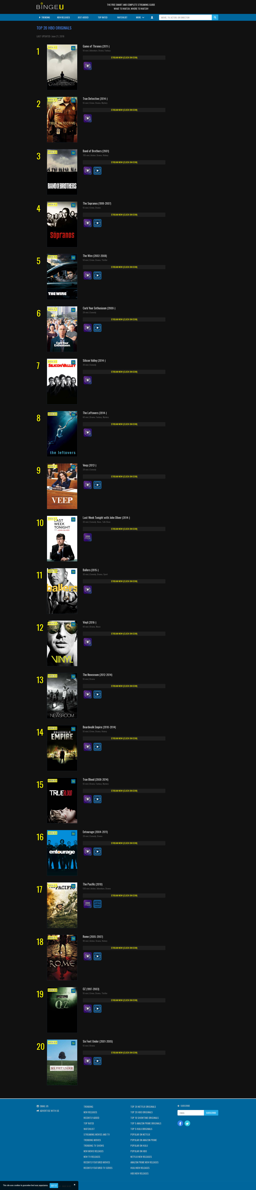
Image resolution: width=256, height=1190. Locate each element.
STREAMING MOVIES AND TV (97, 1134)
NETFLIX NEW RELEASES (141, 1156)
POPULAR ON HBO (138, 1151)
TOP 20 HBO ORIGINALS (141, 1112)
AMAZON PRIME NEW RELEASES (144, 1162)
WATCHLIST (122, 17)
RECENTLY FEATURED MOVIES (97, 1162)
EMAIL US (44, 1106)
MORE (140, 17)
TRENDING (44, 17)
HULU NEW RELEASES (140, 1168)
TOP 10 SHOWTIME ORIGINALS (144, 1117)
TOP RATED (102, 17)
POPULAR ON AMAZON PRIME (143, 1140)
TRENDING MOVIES (92, 1140)
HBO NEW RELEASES (139, 1173)
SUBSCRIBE (211, 1112)
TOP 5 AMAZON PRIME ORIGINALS (145, 1123)
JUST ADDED (83, 17)
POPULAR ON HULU (139, 1145)
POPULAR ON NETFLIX (140, 1134)
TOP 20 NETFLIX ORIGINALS (143, 1106)
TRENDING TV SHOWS (94, 1145)
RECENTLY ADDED (91, 1117)
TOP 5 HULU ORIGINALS (141, 1129)
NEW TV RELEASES (92, 1156)
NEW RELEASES (63, 17)
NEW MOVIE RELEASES (94, 1151)
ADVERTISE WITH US (49, 1110)
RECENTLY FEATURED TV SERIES (98, 1168)
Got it (54, 1185)
